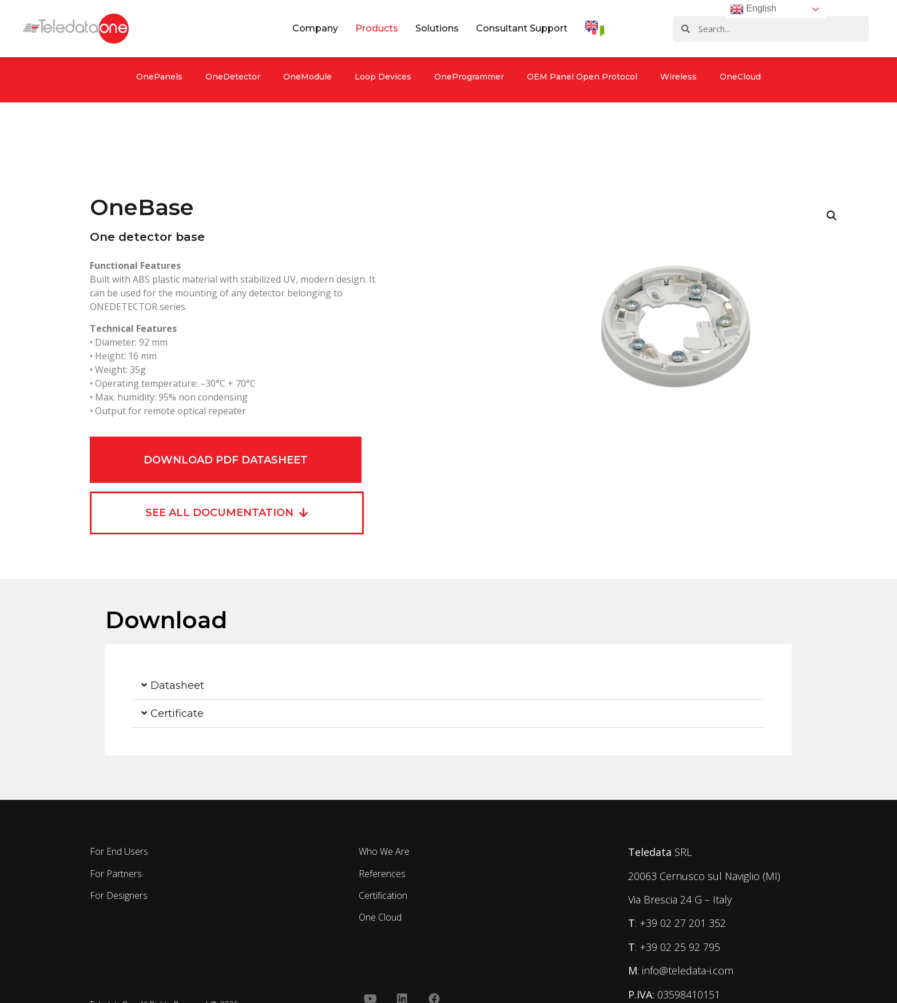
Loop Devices (383, 77)
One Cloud (380, 917)
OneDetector (232, 77)
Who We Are (384, 851)
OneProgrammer (469, 77)
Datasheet (177, 685)
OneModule (307, 77)
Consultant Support (521, 28)
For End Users (119, 851)
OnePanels (159, 77)
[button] (448, 686)
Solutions (437, 28)
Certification (383, 895)
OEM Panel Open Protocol (582, 77)
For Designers (119, 895)
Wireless (678, 77)
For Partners (116, 873)
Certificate (177, 713)
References (382, 873)
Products (376, 28)
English (753, 9)
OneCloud (740, 77)
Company (315, 28)
